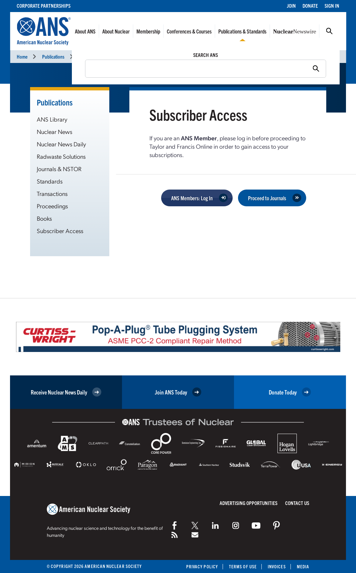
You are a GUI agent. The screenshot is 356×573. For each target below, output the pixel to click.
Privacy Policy (202, 566)
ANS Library (52, 119)
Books (44, 218)
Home (22, 56)
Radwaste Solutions (61, 156)
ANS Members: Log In (192, 198)
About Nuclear (116, 31)
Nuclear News (54, 131)
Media (303, 566)
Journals (87, 56)
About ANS (85, 31)
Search (329, 31)
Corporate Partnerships (44, 5)
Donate (310, 5)
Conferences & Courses (189, 31)
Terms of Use (243, 566)
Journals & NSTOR (59, 168)
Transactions (52, 193)
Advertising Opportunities (248, 503)
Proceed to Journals (267, 198)
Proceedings (52, 206)
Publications (53, 56)
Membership (148, 31)
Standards (50, 181)
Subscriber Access (60, 230)
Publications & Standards (242, 31)
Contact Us (297, 503)
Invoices (277, 566)
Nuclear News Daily (61, 144)
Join (291, 5)
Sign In (332, 5)
